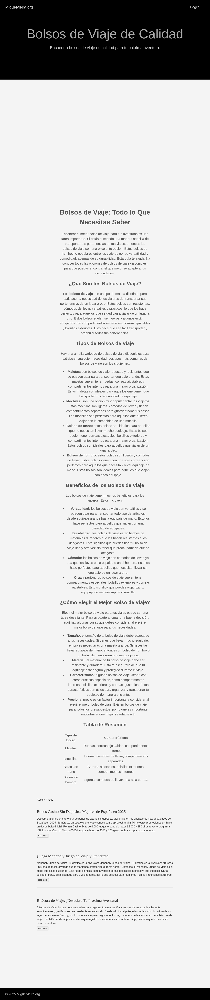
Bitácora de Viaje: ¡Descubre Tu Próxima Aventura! (77, 900)
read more (42, 836)
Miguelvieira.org (19, 7)
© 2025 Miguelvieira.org (22, 994)
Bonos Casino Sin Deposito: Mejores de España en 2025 (81, 811)
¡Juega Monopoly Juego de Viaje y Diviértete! (73, 856)
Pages (195, 7)
